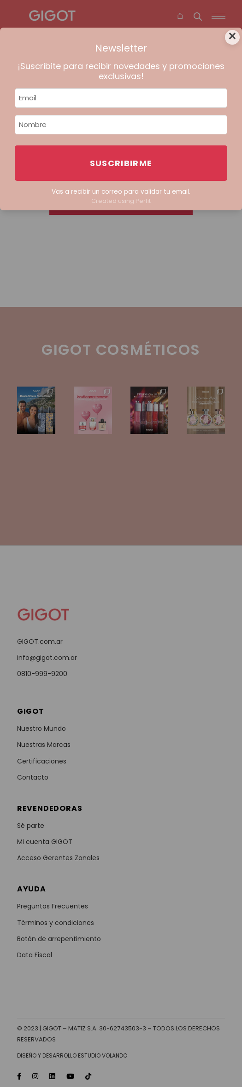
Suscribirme (121, 163)
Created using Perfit (121, 201)
